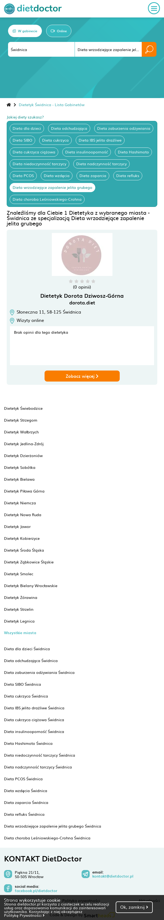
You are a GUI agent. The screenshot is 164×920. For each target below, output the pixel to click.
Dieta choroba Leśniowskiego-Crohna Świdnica (47, 837)
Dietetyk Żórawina (20, 597)
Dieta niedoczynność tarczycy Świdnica (39, 755)
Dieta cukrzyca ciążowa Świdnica (34, 719)
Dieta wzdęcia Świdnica (25, 790)
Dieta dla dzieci (27, 128)
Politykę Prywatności (24, 915)
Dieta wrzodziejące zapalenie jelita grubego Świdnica (52, 826)
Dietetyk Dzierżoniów (23, 455)
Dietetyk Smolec (18, 573)
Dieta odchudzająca (69, 128)
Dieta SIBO (22, 140)
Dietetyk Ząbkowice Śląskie (29, 562)
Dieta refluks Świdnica (24, 814)
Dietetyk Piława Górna (24, 491)
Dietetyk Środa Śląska (24, 550)
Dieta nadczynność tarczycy (101, 163)
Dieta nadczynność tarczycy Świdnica (38, 767)
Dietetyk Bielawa (19, 479)
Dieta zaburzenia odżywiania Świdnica (39, 672)
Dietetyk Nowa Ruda (22, 514)
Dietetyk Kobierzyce (22, 538)
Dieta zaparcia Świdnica (26, 802)
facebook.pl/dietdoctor (36, 891)
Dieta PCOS (23, 175)
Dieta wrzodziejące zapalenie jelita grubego (52, 187)
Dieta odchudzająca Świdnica (31, 660)
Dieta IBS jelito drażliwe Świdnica (34, 707)
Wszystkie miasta (20, 632)
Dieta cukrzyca (55, 140)
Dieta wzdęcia (57, 175)
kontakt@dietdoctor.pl (112, 876)
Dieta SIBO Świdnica (22, 684)
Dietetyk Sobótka (19, 467)
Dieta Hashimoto (133, 151)
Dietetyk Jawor (17, 526)
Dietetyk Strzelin (19, 609)
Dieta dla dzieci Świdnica (27, 648)
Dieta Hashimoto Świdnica (28, 743)
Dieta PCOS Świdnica (23, 778)
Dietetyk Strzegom (20, 420)
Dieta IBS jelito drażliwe (100, 140)
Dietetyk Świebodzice (23, 408)
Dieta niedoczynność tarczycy (39, 163)
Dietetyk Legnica (19, 621)
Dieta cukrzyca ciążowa (34, 151)
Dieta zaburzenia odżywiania (123, 128)
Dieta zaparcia (92, 175)
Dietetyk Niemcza (20, 502)
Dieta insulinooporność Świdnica (34, 731)
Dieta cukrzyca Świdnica (26, 696)
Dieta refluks (127, 175)
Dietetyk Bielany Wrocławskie (30, 585)
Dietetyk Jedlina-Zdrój (23, 443)
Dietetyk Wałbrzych (21, 431)
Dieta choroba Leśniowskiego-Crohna (47, 199)
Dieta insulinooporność (86, 151)
